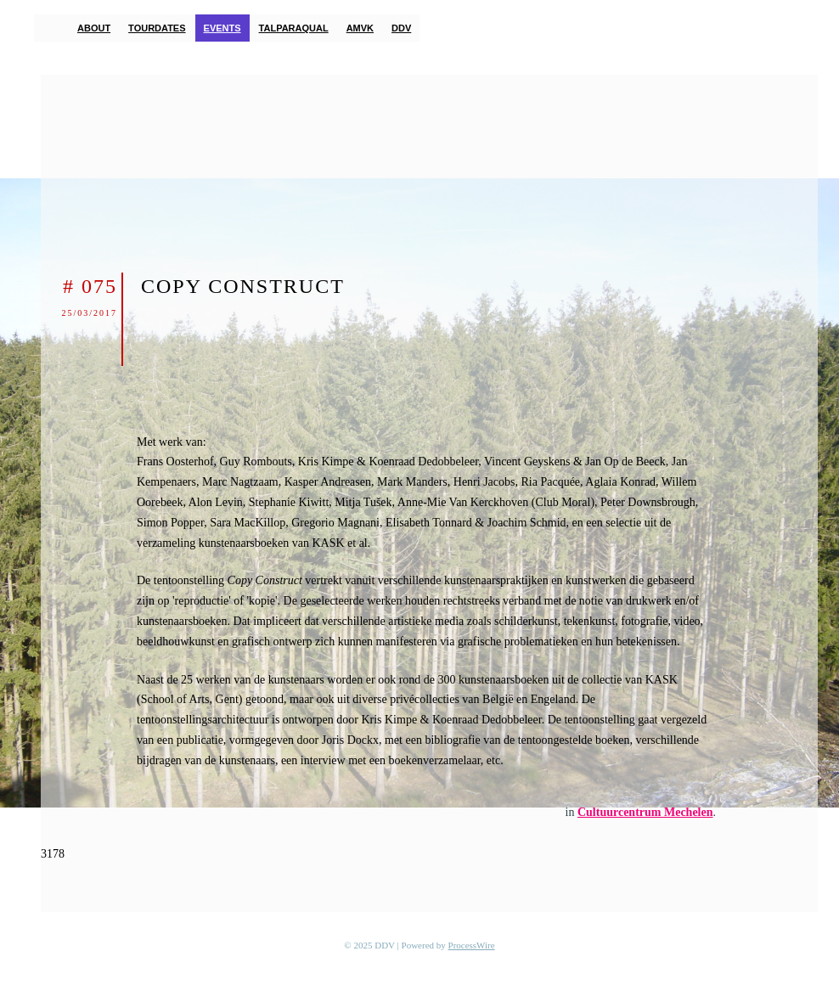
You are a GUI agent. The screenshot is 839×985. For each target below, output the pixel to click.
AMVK (360, 28)
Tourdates (156, 28)
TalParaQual (294, 28)
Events (222, 28)
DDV (401, 28)
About (93, 28)
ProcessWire (471, 945)
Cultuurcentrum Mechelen (645, 812)
